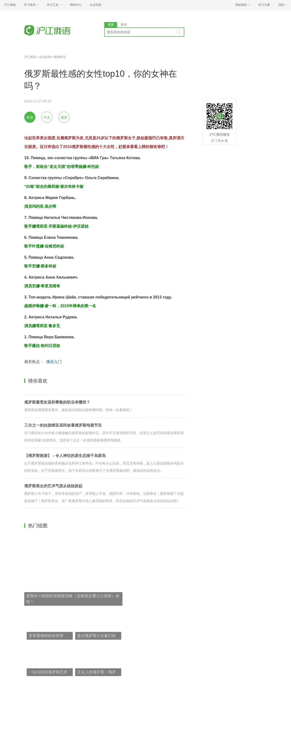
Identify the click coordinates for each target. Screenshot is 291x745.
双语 (29, 117)
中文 (46, 117)
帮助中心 (75, 5)
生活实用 (45, 57)
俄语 (64, 117)
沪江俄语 (30, 57)
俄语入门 (54, 362)
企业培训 (95, 5)
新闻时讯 (60, 57)
